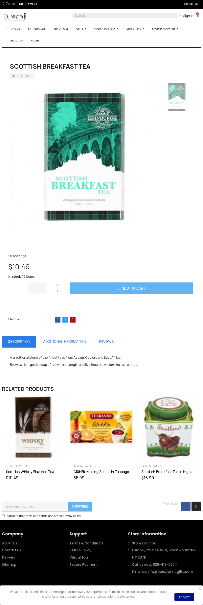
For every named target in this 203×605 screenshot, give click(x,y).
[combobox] (124, 15)
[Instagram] (196, 506)
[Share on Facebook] (57, 320)
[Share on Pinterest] (73, 320)
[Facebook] (186, 506)
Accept (184, 597)
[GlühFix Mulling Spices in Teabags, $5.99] (101, 439)
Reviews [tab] (106, 341)
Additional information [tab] (64, 341)
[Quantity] (37, 288)
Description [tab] (19, 341)
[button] (198, 15)
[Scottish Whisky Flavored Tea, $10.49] (34, 439)
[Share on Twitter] (65, 320)
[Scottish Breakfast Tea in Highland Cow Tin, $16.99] (169, 439)
